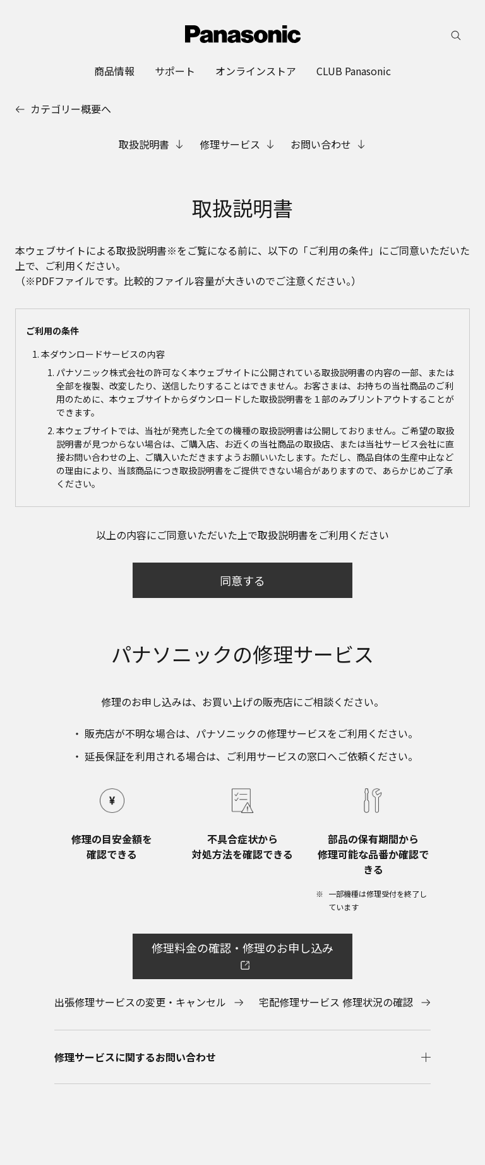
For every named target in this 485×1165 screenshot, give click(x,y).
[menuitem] (114, 71)
